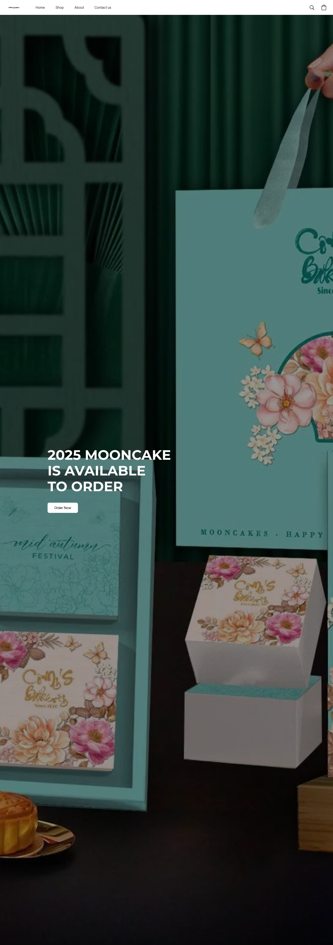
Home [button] (40, 7)
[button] (14, 7)
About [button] (79, 7)
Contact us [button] (103, 7)
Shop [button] (59, 7)
